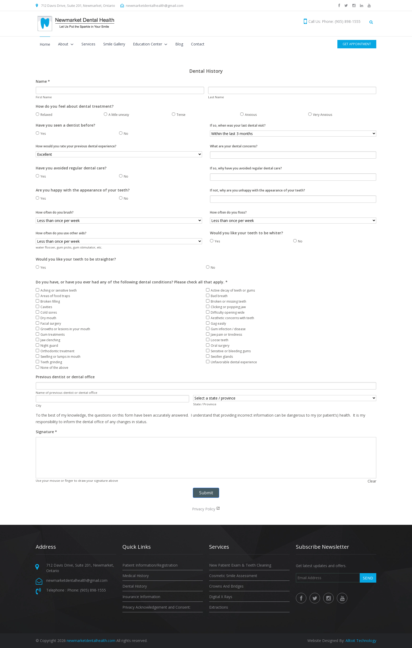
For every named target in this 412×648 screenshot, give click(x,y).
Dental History (134, 586)
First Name (44, 97)
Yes (41, 133)
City (38, 405)
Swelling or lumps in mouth (58, 356)
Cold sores (46, 312)
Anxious (248, 114)
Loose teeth (217, 340)
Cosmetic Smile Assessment (233, 575)
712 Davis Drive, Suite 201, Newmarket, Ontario (78, 5)
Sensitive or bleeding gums (228, 351)
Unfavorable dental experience (231, 362)
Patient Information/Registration (150, 565)
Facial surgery (48, 323)
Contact (197, 44)
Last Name (216, 97)
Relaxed (44, 114)
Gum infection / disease (226, 329)
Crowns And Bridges (226, 586)
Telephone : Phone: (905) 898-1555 (76, 590)
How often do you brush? (55, 212)
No (123, 133)
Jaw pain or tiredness (224, 334)
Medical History (135, 575)
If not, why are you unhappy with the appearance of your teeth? (257, 190)
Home (45, 44)
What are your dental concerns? (234, 146)
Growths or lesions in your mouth (63, 329)
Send (368, 577)
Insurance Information (141, 596)
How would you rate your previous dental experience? (76, 146)
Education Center (148, 44)
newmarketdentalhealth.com (91, 640)
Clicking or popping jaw (226, 307)
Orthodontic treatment (55, 351)
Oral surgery (217, 345)
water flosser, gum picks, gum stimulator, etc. (69, 247)
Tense (179, 114)
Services (88, 44)
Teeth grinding (49, 362)
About (63, 44)
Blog (179, 44)
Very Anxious (320, 114)
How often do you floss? (228, 212)
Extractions (218, 607)
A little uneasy (116, 114)
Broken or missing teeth (226, 301)
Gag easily (216, 323)
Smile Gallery (114, 44)
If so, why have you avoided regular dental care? (246, 168)
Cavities (44, 307)
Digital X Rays (220, 596)
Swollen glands (219, 356)
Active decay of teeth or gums (230, 290)
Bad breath (217, 296)
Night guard (47, 345)
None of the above (52, 367)
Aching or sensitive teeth (56, 290)
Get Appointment (357, 44)
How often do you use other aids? (61, 233)
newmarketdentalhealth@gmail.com (154, 5)
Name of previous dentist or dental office (66, 393)
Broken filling (48, 301)
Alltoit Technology (361, 640)
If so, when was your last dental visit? (238, 125)
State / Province (204, 404)
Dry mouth (46, 318)
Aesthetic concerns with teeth (230, 318)
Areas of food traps (53, 296)
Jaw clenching (48, 340)
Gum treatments (50, 334)
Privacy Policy (203, 508)
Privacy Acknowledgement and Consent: (156, 607)
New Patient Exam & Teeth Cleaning (240, 565)
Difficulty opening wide (225, 312)
